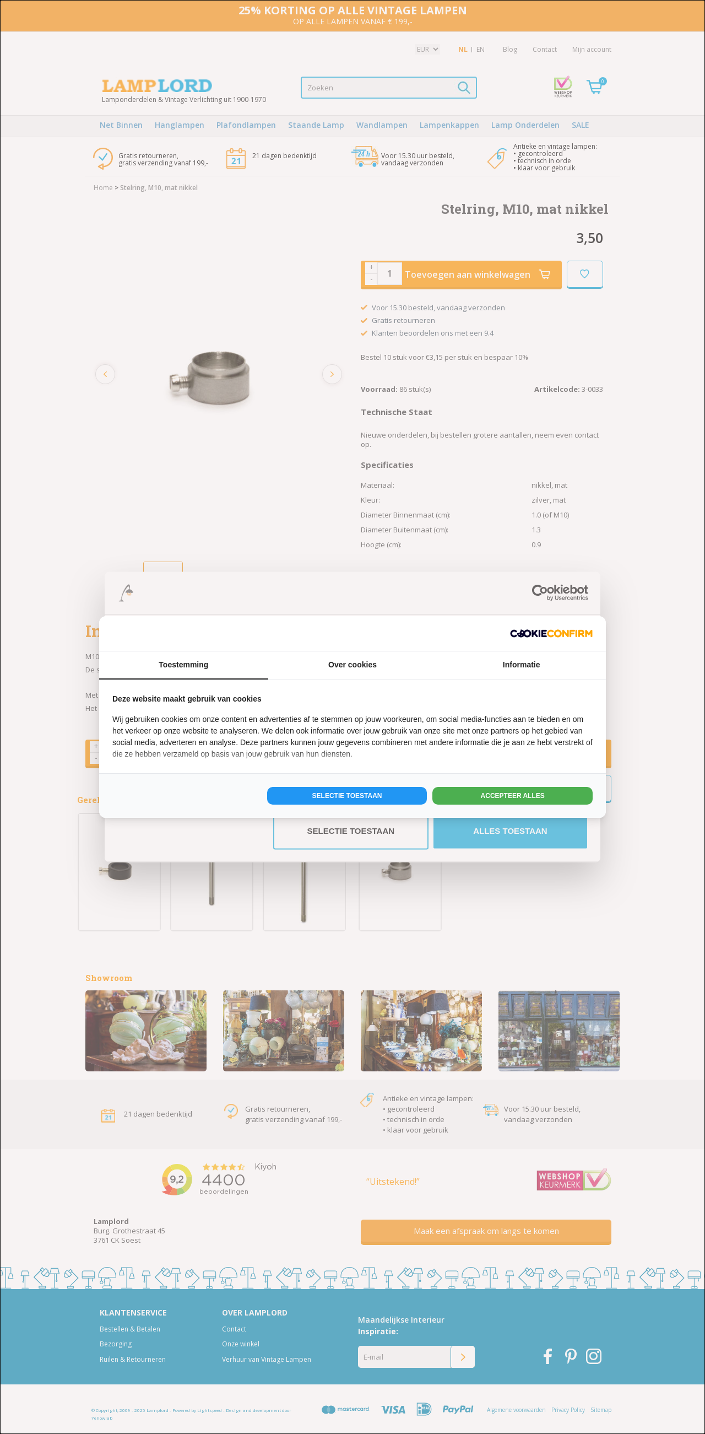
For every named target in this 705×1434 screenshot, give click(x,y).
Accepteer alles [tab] (513, 796)
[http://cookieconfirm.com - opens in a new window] (551, 633)
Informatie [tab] (521, 664)
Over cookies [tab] (352, 664)
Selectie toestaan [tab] (347, 796)
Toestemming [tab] (183, 664)
